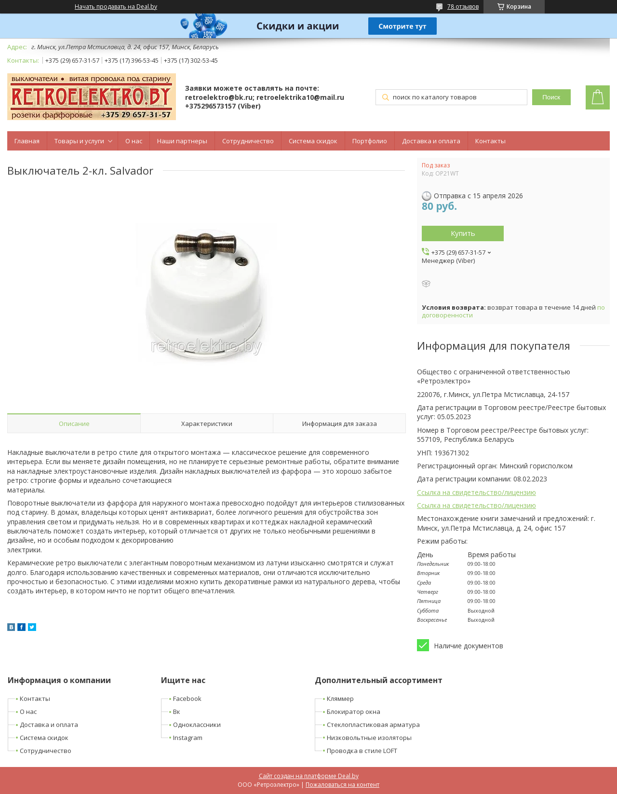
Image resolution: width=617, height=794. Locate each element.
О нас (133, 141)
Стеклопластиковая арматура (373, 724)
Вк (176, 711)
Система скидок (313, 141)
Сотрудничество (248, 141)
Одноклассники (197, 724)
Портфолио (369, 141)
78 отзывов (463, 6)
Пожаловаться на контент (342, 784)
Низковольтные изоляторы (369, 737)
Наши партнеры (182, 141)
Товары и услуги (79, 141)
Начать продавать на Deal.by (116, 6)
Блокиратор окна (353, 711)
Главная (27, 141)
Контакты (490, 141)
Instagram (187, 737)
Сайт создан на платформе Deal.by (309, 776)
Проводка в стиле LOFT (362, 750)
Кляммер (340, 698)
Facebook (187, 698)
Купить (463, 233)
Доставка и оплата (431, 141)
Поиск (551, 97)
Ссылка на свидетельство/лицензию (476, 492)
